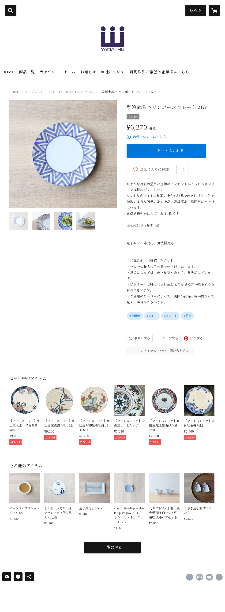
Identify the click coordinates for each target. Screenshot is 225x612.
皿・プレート (34, 92)
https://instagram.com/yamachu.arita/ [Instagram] (199, 577)
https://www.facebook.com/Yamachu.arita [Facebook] (189, 577)
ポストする (142, 338)
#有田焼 (134, 316)
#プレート (170, 316)
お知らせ (88, 72)
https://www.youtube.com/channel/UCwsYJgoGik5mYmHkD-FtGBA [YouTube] (209, 577)
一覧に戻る (112, 547)
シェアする (170, 338)
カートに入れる (170, 151)
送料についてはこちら (149, 137)
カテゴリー (49, 72)
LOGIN (196, 10)
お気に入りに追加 (154, 169)
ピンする (196, 338)
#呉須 (187, 316)
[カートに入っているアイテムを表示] (214, 10)
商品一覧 (27, 72)
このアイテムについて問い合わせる (163, 351)
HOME (8, 72)
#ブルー (152, 316)
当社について (113, 72)
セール (70, 72)
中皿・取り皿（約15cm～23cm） (72, 92)
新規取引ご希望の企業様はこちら (159, 72)
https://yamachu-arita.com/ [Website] (219, 577)
